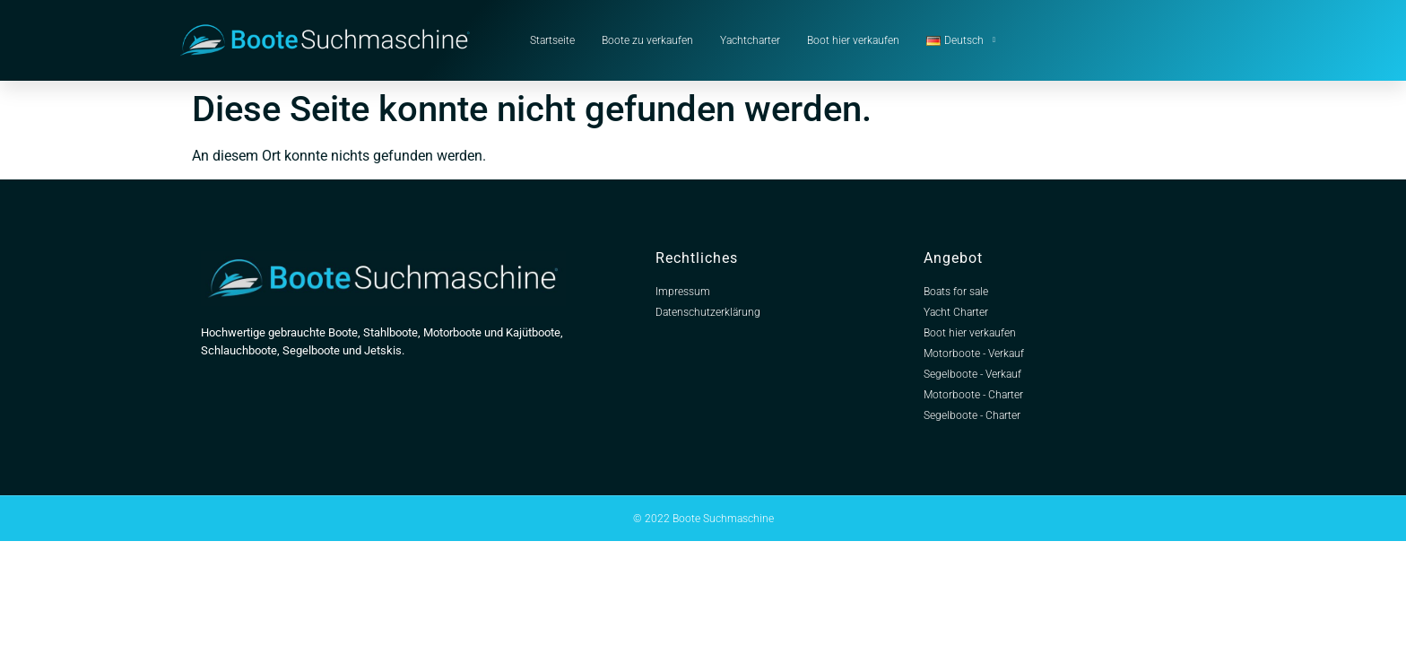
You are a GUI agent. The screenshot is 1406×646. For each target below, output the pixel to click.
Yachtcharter (750, 40)
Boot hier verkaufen (853, 40)
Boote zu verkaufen (647, 40)
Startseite (552, 40)
